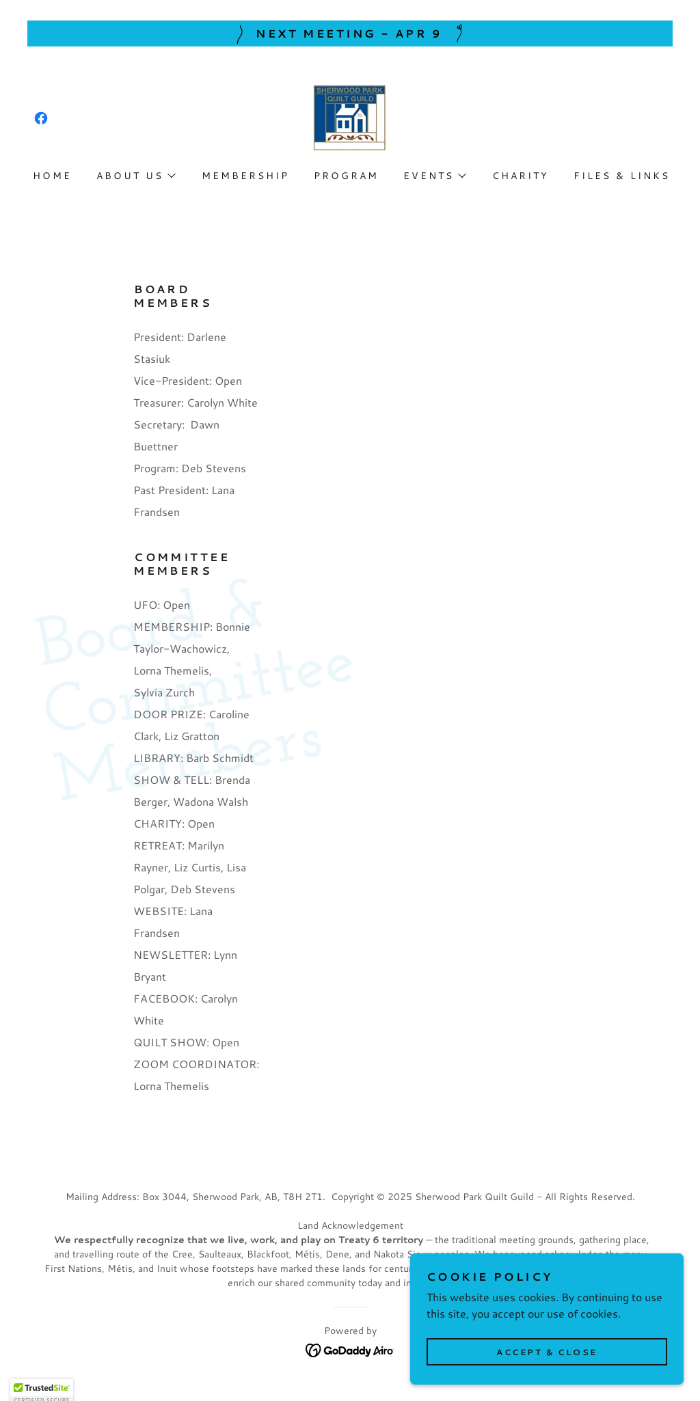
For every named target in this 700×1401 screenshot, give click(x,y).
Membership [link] (245, 175)
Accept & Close (546, 1370)
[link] (41, 118)
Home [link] (52, 175)
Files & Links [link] (622, 175)
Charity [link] (520, 175)
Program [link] (346, 175)
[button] (135, 175)
